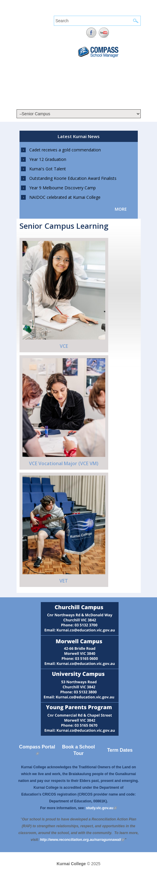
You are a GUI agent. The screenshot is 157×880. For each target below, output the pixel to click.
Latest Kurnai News (79, 136)
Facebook (91, 32)
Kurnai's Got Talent (47, 169)
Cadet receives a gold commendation (65, 150)
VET (63, 580)
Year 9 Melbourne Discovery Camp (62, 188)
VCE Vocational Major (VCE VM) (63, 463)
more (121, 209)
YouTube (104, 32)
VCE (64, 346)
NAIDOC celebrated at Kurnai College (65, 197)
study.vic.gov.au (101, 808)
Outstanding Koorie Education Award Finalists (72, 178)
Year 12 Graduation (47, 159)
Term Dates (120, 750)
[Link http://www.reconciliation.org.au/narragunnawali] (82, 840)
